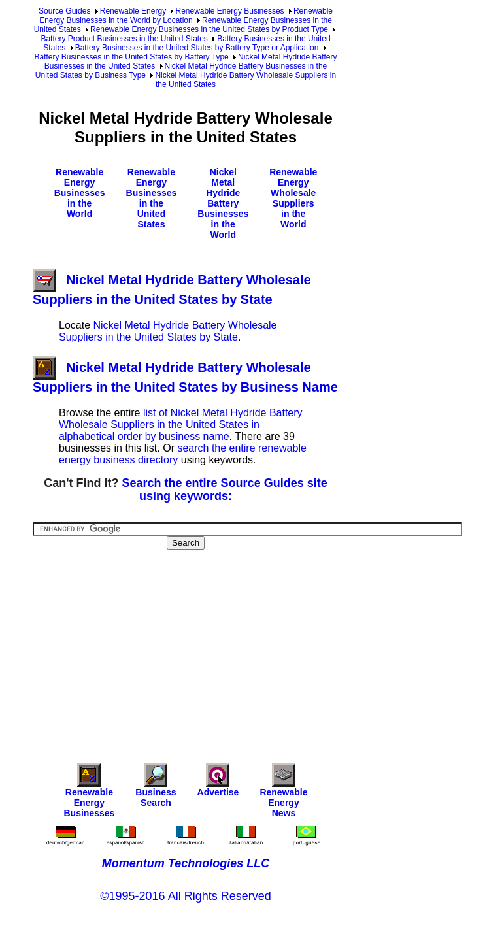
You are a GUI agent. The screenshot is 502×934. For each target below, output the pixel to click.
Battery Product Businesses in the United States (124, 38)
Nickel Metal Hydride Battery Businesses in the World (222, 203)
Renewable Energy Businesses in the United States (151, 198)
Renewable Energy (133, 11)
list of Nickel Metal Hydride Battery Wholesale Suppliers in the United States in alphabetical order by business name (181, 424)
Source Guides (64, 11)
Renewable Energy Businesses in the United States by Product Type (209, 29)
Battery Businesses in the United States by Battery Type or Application (197, 47)
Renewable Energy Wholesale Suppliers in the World (293, 198)
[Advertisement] (267, 647)
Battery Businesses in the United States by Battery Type (131, 56)
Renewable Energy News (283, 793)
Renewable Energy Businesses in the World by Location (186, 16)
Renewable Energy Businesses (229, 11)
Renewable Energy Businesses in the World (79, 193)
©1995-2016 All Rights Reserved (185, 896)
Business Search (155, 788)
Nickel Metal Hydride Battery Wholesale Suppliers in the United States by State (167, 331)
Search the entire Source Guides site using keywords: (224, 489)
